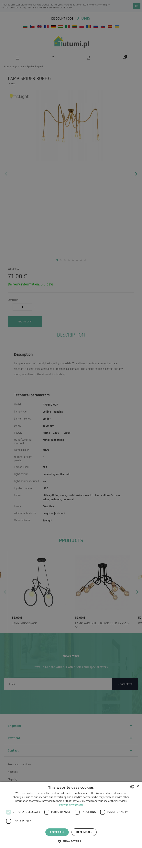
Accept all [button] (57, 832)
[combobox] (132, 787)
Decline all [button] (84, 832)
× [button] (137, 786)
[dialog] (71, 815)
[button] (71, 841)
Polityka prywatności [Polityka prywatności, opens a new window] (71, 805)
